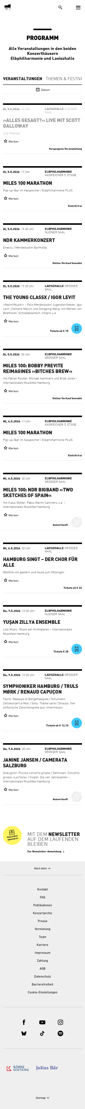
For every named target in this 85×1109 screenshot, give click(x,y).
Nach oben (40, 868)
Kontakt (42, 889)
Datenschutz (42, 976)
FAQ (42, 897)
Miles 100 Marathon (27, 183)
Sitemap (41, 1098)
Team (42, 937)
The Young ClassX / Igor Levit (39, 297)
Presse (42, 921)
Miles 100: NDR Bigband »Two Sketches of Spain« (38, 492)
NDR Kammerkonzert (29, 240)
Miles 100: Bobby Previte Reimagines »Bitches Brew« (37, 368)
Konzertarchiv (42, 913)
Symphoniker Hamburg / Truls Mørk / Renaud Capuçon (40, 689)
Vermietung (42, 929)
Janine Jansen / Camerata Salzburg (35, 763)
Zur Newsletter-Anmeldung (44, 851)
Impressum (42, 953)
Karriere (42, 945)
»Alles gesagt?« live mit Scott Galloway (41, 123)
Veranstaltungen (22, 79)
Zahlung (42, 960)
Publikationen (42, 905)
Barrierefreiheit (42, 984)
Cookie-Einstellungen (42, 992)
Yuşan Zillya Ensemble (31, 622)
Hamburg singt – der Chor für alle (40, 562)
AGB (43, 968)
